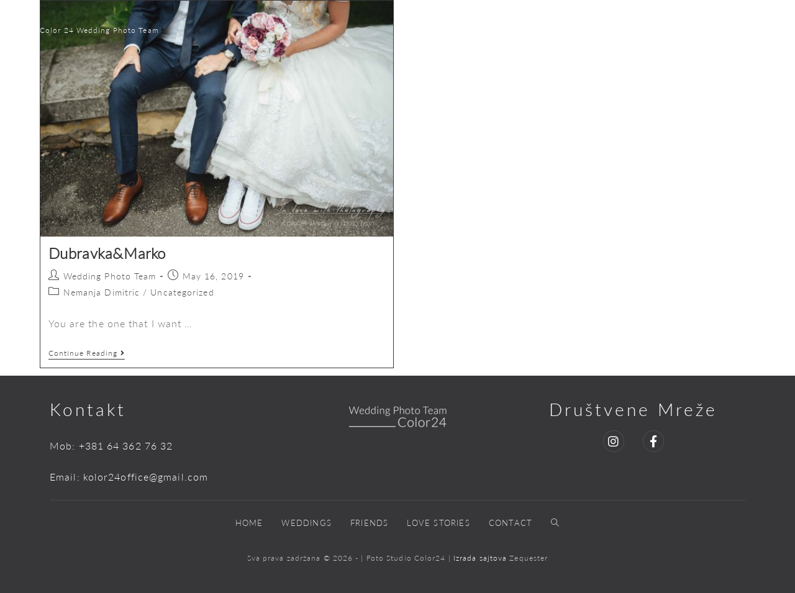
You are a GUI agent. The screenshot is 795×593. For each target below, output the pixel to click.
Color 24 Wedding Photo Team (99, 30)
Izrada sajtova (481, 558)
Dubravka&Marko (107, 253)
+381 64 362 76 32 (126, 445)
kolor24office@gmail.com (145, 476)
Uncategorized (182, 292)
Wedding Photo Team (110, 276)
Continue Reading (86, 353)
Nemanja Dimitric (101, 292)
